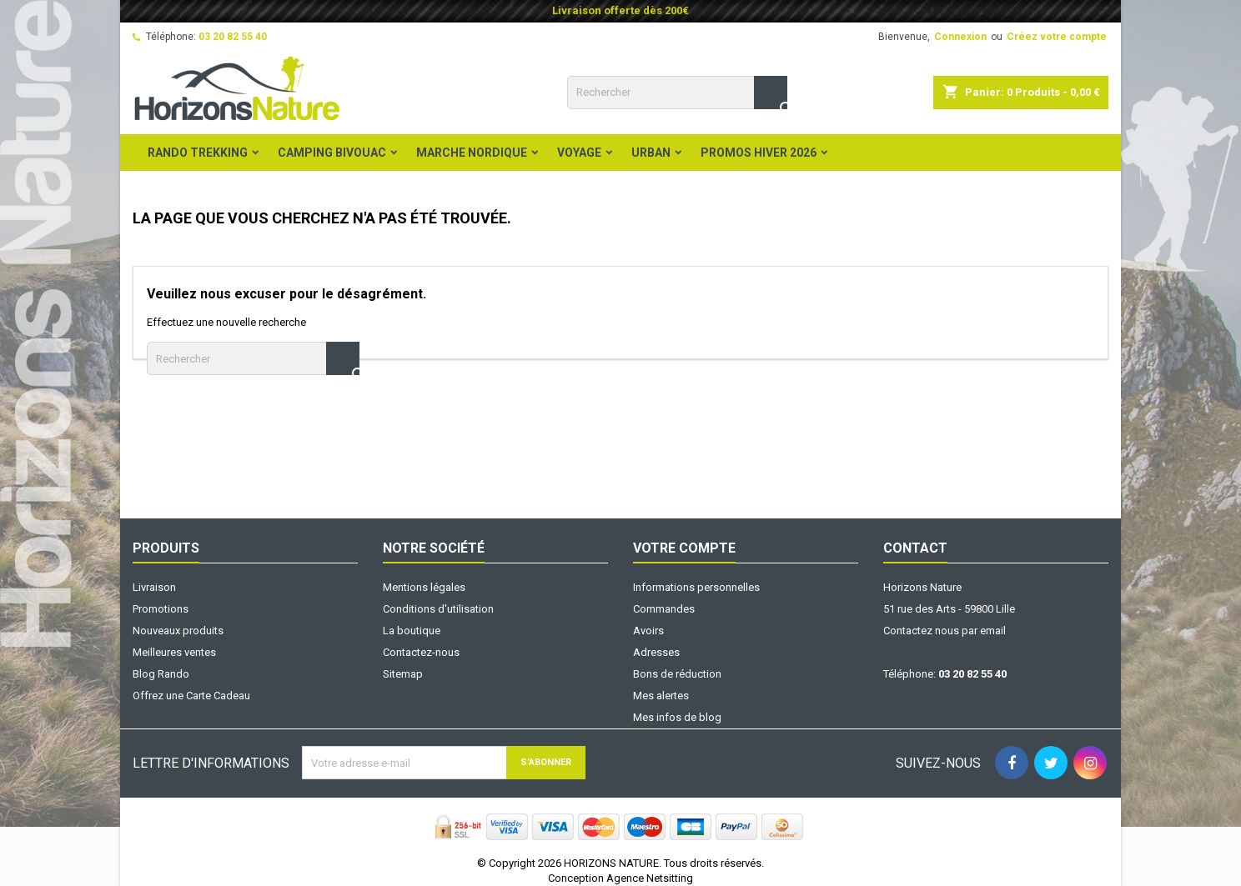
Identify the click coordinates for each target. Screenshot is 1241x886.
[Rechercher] (677, 92)
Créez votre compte (1057, 37)
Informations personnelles (696, 587)
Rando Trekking (198, 152)
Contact (915, 548)
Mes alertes (661, 695)
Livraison (154, 587)
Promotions (160, 609)
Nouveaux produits (178, 630)
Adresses (656, 652)
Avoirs (648, 630)
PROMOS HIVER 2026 (758, 152)
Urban (651, 152)
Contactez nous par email (944, 630)
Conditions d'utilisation (438, 609)
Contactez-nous (421, 652)
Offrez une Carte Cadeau (191, 695)
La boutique (411, 630)
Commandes (664, 609)
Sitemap (403, 674)
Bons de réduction (677, 674)
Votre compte (684, 548)
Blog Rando (161, 674)
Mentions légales (424, 587)
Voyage (579, 152)
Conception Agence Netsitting (620, 878)
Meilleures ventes (174, 652)
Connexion (960, 37)
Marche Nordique (471, 152)
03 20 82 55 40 (232, 37)
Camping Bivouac (332, 152)
